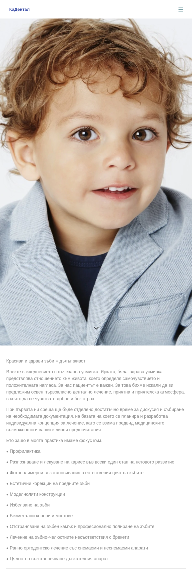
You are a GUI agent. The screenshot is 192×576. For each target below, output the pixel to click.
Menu (180, 9)
